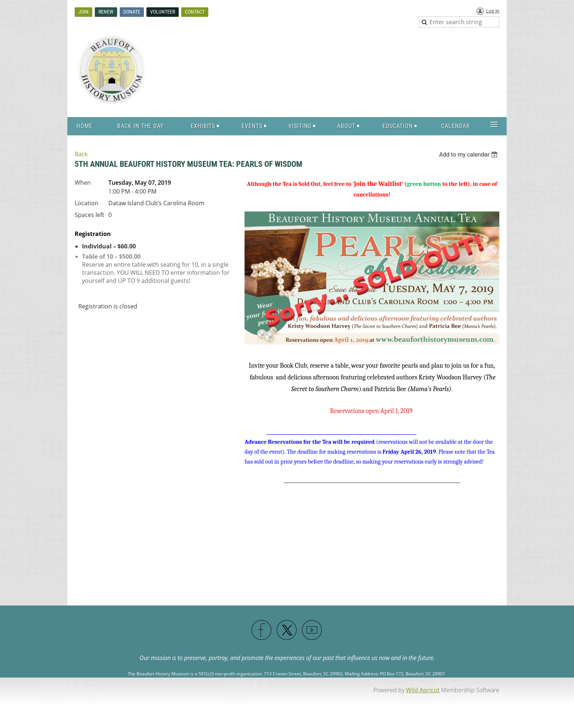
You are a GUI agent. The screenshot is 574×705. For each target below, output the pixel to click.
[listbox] (469, 154)
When (83, 183)
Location (86, 203)
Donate (131, 12)
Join (83, 12)
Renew (105, 12)
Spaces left (89, 215)
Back (81, 154)
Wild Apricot (423, 690)
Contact (195, 12)
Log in (492, 10)
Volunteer (162, 12)
